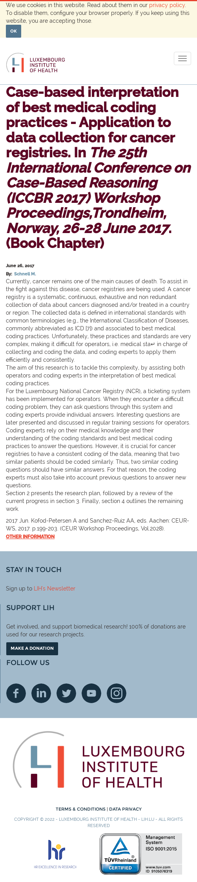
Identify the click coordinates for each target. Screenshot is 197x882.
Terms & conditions (81, 809)
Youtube (91, 693)
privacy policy (167, 5)
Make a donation (32, 648)
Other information (30, 536)
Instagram (116, 693)
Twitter (66, 693)
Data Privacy (125, 809)
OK (13, 31)
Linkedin (41, 693)
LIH (38, 588)
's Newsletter (58, 588)
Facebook (16, 693)
